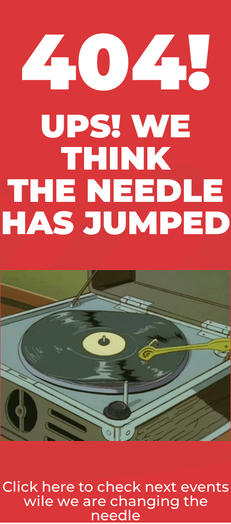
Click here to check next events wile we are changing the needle (115, 501)
